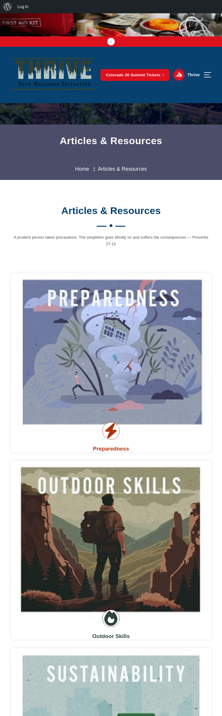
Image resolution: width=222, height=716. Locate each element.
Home (82, 169)
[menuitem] (7, 6)
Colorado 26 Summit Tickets (135, 74)
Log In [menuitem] (22, 6)
